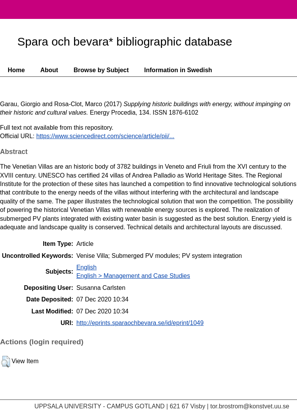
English (86, 267)
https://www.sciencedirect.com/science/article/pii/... (105, 136)
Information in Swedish (178, 70)
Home (16, 70)
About (49, 70)
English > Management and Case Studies (133, 276)
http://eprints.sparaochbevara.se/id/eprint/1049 (140, 323)
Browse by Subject (101, 70)
